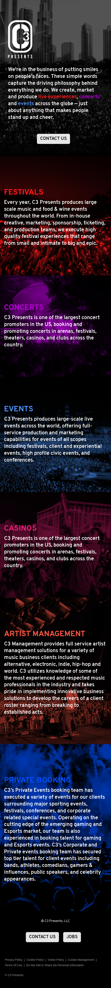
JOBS (72, 937)
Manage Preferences (81, 959)
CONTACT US (53, 138)
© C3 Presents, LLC (55, 921)
